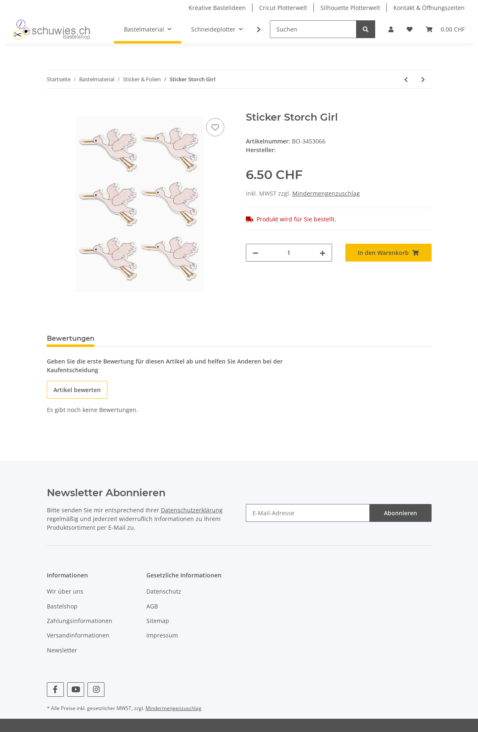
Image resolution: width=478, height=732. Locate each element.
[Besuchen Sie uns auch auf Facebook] (55, 689)
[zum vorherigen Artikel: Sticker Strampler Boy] (406, 79)
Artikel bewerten (77, 390)
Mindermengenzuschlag (326, 193)
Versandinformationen (78, 635)
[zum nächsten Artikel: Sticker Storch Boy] (423, 79)
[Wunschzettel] (409, 29)
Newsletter (62, 650)
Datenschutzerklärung (192, 510)
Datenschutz (163, 591)
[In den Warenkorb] (53, 106)
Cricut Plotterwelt (283, 8)
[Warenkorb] (445, 29)
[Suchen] (313, 29)
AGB (152, 606)
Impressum (162, 635)
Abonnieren (400, 513)
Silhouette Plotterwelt (350, 8)
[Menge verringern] (255, 252)
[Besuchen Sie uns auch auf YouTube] (75, 689)
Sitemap (157, 621)
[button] (391, 29)
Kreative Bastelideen (217, 8)
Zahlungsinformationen (79, 621)
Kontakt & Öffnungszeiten (429, 8)
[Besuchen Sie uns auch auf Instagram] (95, 689)
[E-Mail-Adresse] (308, 513)
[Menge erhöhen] (322, 252)
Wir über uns (65, 591)
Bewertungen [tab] (71, 338)
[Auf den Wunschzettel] (215, 127)
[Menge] (289, 252)
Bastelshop (62, 606)
